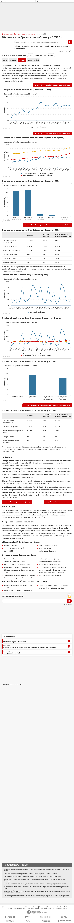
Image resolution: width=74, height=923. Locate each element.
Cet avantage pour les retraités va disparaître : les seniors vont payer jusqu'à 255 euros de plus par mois (36, 895)
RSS (24, 908)
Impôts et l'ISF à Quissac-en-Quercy (17, 567)
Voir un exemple (67, 604)
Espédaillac (25, 46)
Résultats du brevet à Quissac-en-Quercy (54, 585)
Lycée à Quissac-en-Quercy (49, 559)
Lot (19, 34)
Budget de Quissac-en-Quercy (58, 502)
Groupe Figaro (48, 908)
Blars (46, 46)
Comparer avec (40, 55)
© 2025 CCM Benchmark (60, 908)
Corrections (30, 908)
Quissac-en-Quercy (28, 34)
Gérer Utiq (9, 908)
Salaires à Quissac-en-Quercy (14, 561)
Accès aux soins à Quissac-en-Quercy (52, 570)
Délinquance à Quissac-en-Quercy (51, 573)
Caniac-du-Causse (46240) (14, 548)
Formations (9, 636)
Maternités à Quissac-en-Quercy (50, 564)
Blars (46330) (9, 551)
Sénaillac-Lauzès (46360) (48, 545)
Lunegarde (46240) (46, 548)
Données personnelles (53, 906)
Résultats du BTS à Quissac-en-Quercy (52, 588)
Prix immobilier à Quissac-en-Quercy (17, 564)
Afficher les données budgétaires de (14, 55)
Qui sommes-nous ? (7, 906)
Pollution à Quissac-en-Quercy (50, 575)
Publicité (30, 906)
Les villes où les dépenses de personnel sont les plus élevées (49, 225)
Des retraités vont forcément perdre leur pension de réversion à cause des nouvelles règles (32, 876)
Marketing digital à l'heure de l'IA (15, 641)
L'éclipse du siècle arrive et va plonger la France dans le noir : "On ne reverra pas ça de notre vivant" (35, 883)
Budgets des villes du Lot (48, 551)
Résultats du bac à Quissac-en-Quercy (18, 590)
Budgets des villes (10, 34)
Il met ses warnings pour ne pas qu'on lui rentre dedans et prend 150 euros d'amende (30, 873)
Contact (35, 906)
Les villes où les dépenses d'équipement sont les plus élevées (48, 405)
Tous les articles (18, 908)
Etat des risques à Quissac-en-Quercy (52, 567)
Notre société (23, 906)
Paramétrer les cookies (66, 906)
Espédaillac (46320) (11, 545)
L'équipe (16, 906)
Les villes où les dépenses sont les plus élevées (53, 85)
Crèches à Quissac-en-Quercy (50, 561)
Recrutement (42, 906)
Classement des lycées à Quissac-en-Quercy (20, 578)
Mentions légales (38, 908)
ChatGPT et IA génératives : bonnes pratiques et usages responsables (29, 646)
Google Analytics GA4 (11, 652)
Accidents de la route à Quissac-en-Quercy (19, 575)
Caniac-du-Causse (37, 46)
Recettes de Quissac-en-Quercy (17, 502)
